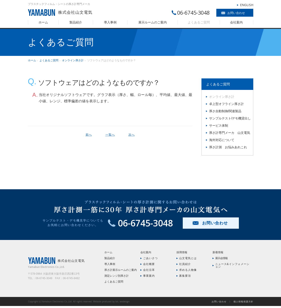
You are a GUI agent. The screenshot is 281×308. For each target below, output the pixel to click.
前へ (89, 134)
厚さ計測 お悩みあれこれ (228, 147)
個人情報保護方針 (243, 301)
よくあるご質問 (199, 22)
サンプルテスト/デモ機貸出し (230, 118)
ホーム (43, 22)
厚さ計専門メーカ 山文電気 (229, 133)
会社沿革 (149, 269)
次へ (131, 134)
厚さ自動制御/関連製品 (225, 111)
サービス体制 (218, 125)
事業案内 (149, 275)
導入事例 (110, 22)
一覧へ (110, 134)
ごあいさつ (150, 258)
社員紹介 (185, 264)
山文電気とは (188, 258)
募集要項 (185, 275)
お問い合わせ (236, 13)
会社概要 (149, 264)
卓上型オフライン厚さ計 (226, 104)
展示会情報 (221, 258)
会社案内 (236, 22)
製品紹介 (75, 22)
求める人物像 (188, 269)
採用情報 (181, 252)
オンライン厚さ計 (73, 60)
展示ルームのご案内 (152, 22)
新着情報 (217, 252)
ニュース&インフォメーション (232, 265)
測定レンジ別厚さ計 (116, 275)
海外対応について (221, 140)
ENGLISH (246, 5)
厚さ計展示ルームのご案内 (120, 269)
